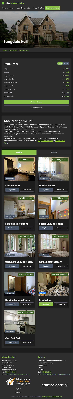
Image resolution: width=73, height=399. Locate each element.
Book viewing (46, 304)
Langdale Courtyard (45, 141)
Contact (41, 8)
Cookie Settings (57, 396)
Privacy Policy (46, 396)
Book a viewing (36, 102)
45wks (66, 63)
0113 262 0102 (46, 372)
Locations (11, 8)
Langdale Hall (23, 50)
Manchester (13, 50)
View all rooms (36, 108)
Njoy (13, 3)
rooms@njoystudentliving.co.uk (18, 374)
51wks (60, 63)
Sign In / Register (52, 8)
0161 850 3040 (10, 372)
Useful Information (25, 8)
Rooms (19, 152)
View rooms (27, 190)
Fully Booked (12, 190)
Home (4, 8)
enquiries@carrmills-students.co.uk (56, 374)
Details (54, 152)
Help (35, 8)
